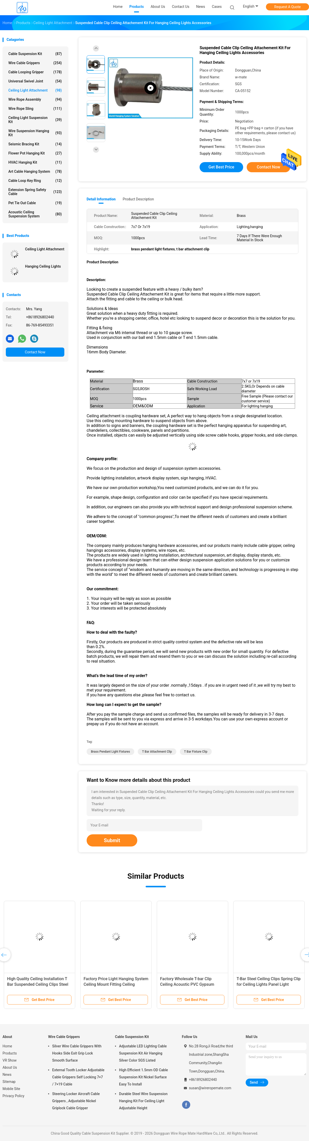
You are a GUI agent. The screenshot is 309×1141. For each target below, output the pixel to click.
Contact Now (35, 352)
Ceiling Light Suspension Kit (35, 120)
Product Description (138, 199)
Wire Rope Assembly (35, 99)
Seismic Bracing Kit (35, 144)
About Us (10, 1067)
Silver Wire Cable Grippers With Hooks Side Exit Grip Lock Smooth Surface (76, 1053)
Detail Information (101, 199)
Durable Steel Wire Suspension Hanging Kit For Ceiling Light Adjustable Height (143, 1101)
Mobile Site (11, 1089)
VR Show (10, 1060)
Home (7, 1046)
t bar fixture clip (195, 751)
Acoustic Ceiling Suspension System (35, 214)
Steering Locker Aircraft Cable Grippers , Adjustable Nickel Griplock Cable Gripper (76, 1101)
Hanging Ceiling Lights (43, 266)
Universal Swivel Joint (35, 81)
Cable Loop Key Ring (35, 180)
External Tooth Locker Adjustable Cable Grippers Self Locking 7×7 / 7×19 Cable (78, 1077)
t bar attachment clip (157, 751)
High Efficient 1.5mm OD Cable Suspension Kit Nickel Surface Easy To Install (143, 1077)
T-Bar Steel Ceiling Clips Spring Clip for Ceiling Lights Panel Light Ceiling (269, 984)
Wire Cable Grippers (35, 62)
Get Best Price (221, 167)
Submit (112, 840)
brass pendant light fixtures (110, 751)
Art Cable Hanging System (35, 171)
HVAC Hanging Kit (35, 162)
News (7, 1075)
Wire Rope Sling (35, 108)
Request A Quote (287, 7)
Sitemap (9, 1082)
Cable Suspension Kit (35, 53)
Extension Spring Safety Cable (35, 192)
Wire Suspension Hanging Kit (35, 133)
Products (10, 1053)
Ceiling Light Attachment (35, 90)
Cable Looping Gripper (35, 72)
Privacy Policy (13, 1096)
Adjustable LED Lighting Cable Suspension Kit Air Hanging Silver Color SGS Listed (143, 1053)
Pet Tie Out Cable (35, 202)
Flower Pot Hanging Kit (35, 153)
